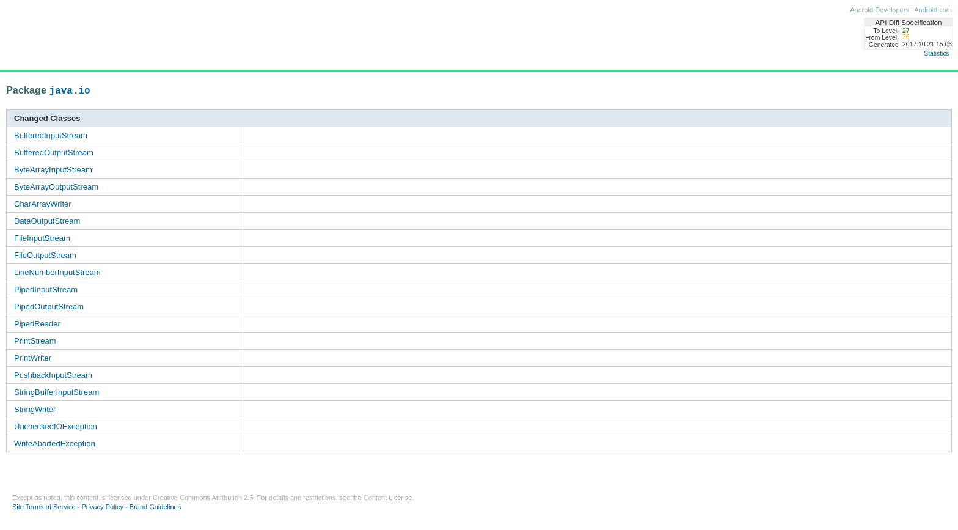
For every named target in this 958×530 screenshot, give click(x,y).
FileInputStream (42, 238)
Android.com (933, 9)
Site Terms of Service (44, 506)
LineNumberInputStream (57, 272)
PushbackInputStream (53, 375)
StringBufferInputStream (56, 392)
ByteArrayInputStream (53, 169)
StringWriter (35, 409)
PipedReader (37, 323)
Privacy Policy (102, 506)
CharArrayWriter (42, 203)
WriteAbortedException (54, 443)
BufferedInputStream (50, 135)
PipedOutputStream (49, 306)
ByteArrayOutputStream (56, 186)
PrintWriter (32, 358)
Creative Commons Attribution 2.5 (203, 497)
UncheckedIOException (55, 426)
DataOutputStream (47, 221)
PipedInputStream (46, 289)
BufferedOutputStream (53, 152)
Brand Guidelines (155, 506)
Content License (388, 497)
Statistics (936, 53)
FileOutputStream (45, 255)
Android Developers (879, 9)
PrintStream (35, 340)
